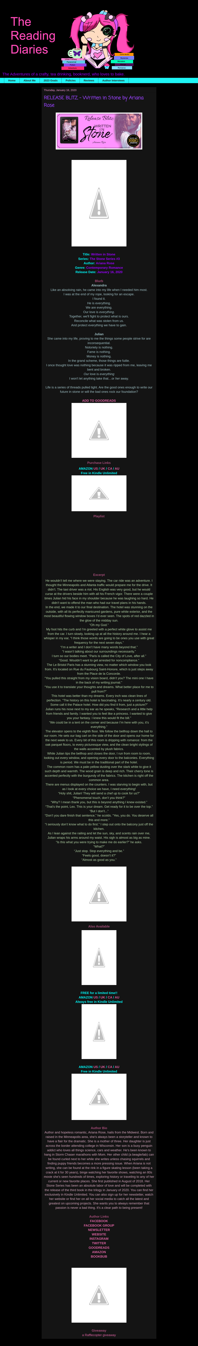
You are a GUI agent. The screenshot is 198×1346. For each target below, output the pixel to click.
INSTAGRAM (99, 1238)
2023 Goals (51, 80)
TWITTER (99, 1243)
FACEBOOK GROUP (99, 1225)
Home (12, 80)
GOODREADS (99, 1247)
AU (117, 468)
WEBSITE (99, 1234)
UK (103, 468)
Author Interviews (113, 80)
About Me (30, 80)
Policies (71, 80)
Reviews (89, 80)
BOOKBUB (99, 1256)
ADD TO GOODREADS (99, 400)
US (95, 468)
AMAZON (99, 1252)
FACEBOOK (99, 1221)
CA (110, 468)
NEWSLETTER (99, 1230)
